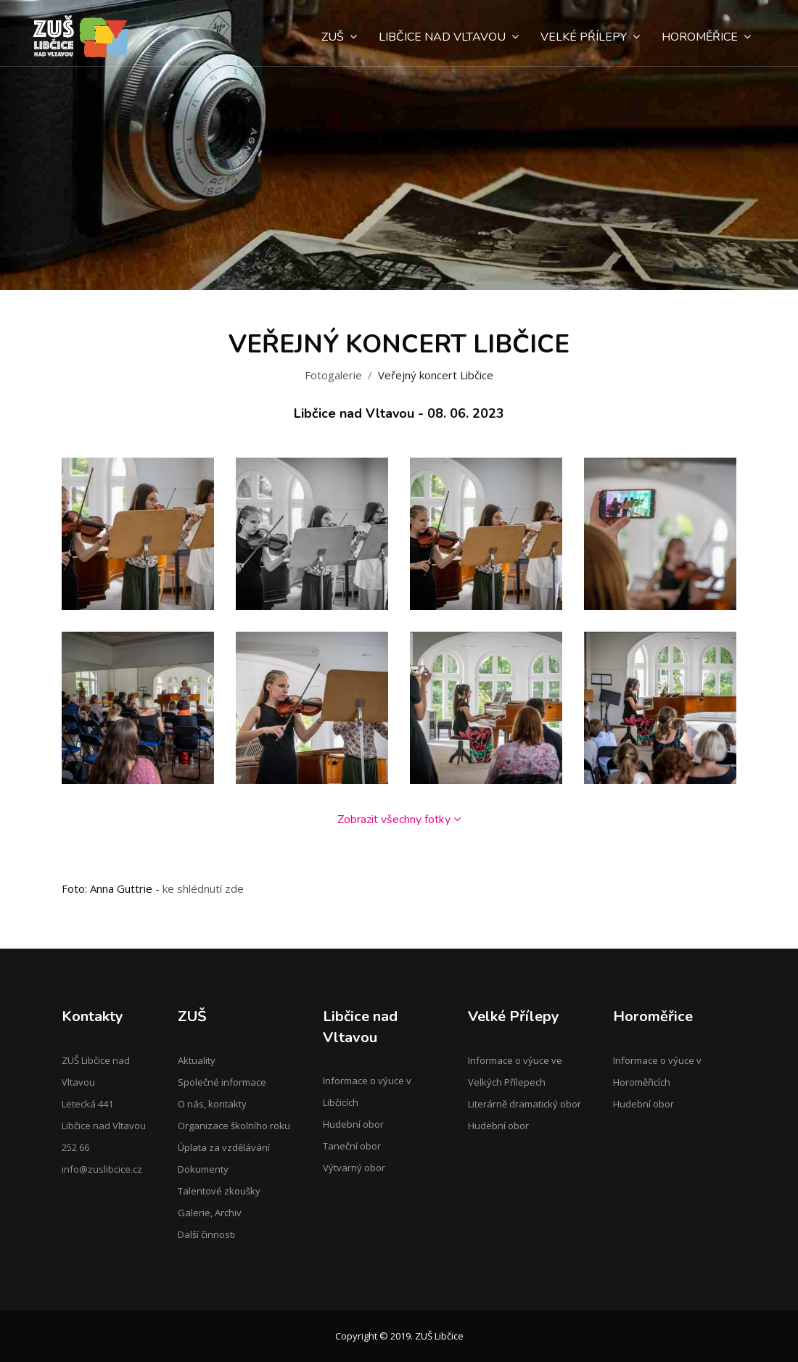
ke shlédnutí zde (203, 888)
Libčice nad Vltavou (449, 37)
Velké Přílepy (590, 37)
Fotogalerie (333, 375)
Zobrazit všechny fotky (399, 819)
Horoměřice (706, 37)
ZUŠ (339, 37)
